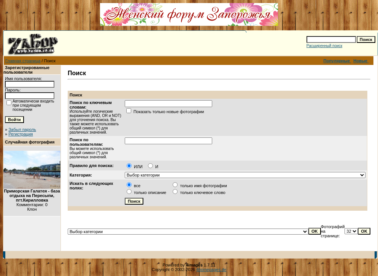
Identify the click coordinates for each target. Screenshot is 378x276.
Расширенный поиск (324, 46)
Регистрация (20, 134)
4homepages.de (211, 269)
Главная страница (22, 60)
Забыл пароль (22, 129)
